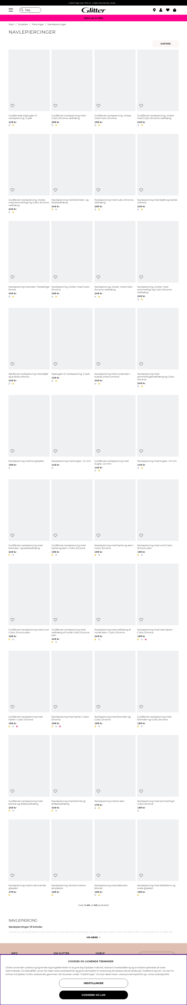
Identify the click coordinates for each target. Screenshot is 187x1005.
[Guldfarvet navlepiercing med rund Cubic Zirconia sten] (29, 604)
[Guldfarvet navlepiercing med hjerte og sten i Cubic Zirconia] (72, 518)
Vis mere (93, 937)
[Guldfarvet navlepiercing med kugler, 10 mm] (115, 434)
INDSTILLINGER (93, 983)
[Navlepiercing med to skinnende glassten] (29, 858)
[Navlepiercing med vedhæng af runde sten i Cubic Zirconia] (115, 604)
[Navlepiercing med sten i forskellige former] (29, 261)
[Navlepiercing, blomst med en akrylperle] (72, 858)
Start (11, 24)
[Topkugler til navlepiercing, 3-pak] (72, 348)
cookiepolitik (161, 974)
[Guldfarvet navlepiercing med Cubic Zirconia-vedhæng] (72, 88)
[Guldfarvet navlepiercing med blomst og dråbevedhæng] (29, 774)
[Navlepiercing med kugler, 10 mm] (157, 434)
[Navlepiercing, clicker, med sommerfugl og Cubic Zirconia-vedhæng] (157, 261)
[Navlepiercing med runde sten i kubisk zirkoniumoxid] (115, 348)
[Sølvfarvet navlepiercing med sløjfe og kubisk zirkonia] (29, 348)
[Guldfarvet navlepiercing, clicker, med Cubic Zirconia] (115, 88)
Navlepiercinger (57, 24)
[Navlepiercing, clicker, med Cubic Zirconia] (72, 261)
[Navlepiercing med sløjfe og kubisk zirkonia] (157, 174)
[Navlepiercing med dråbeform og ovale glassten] (157, 858)
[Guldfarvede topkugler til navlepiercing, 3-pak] (29, 88)
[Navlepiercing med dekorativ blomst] (115, 858)
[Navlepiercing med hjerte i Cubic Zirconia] (72, 690)
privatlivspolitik (134, 974)
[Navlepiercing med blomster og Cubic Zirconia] (115, 690)
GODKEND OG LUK (93, 995)
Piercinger (38, 24)
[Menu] (11, 10)
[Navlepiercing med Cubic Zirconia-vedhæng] (115, 174)
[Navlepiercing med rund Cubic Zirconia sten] (157, 518)
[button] (162, 10)
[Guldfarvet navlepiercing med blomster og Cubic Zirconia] (157, 690)
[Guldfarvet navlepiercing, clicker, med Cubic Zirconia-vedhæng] (157, 88)
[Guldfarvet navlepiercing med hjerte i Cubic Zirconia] (29, 690)
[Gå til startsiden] (93, 10)
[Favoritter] (169, 10)
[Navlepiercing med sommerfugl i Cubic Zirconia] (157, 774)
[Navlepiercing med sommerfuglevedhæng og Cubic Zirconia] (157, 348)
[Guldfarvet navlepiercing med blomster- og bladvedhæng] (29, 518)
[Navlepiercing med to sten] (115, 774)
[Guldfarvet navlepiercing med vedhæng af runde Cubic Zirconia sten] (72, 604)
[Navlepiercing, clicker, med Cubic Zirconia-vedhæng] (115, 261)
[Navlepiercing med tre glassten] (29, 434)
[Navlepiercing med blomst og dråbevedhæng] (72, 774)
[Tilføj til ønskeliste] (12, 106)
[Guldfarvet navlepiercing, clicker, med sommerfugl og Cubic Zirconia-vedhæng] (29, 174)
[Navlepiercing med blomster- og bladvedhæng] (72, 174)
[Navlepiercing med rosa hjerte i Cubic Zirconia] (157, 604)
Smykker (23, 24)
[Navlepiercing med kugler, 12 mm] (72, 434)
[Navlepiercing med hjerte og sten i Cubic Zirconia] (115, 518)
